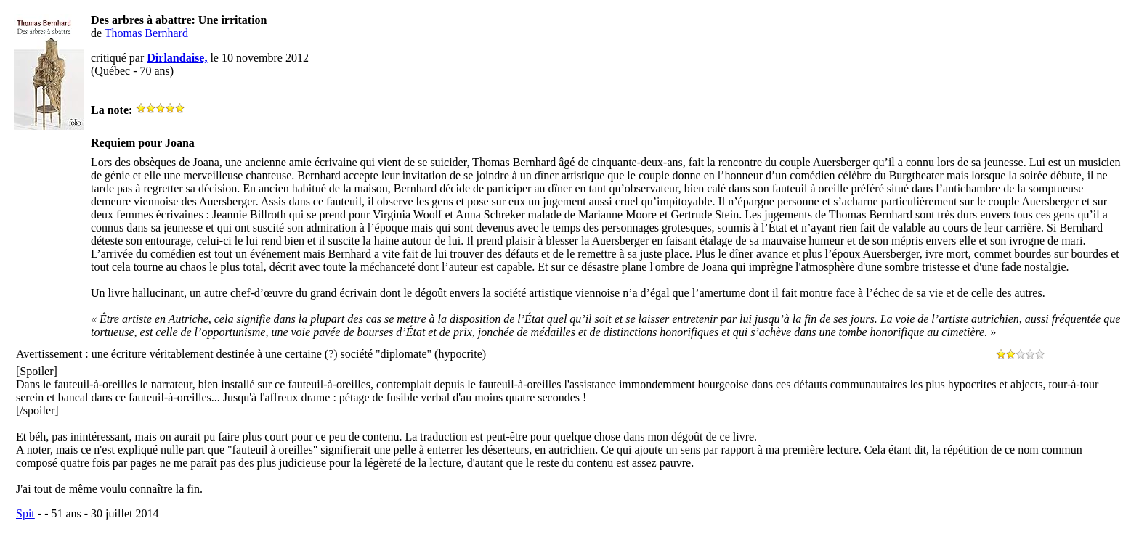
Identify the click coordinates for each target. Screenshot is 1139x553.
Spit (25, 513)
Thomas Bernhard (146, 33)
